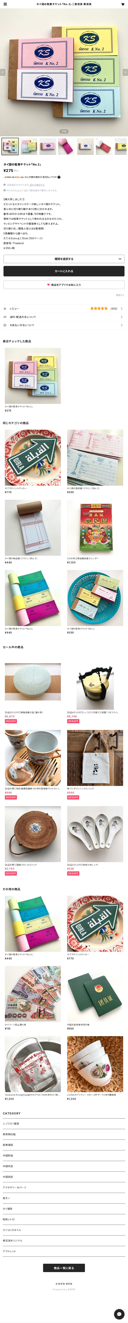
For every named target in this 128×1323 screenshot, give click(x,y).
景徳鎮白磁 (9, 1134)
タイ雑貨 (7, 1208)
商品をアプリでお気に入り (64, 284)
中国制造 (8, 1155)
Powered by (64, 1289)
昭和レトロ (9, 1219)
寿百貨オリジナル (12, 1240)
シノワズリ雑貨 (11, 1123)
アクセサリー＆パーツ (14, 1187)
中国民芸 (8, 1176)
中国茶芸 (8, 1166)
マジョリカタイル (12, 1229)
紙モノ (6, 1198)
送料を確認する (37, 185)
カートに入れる (64, 271)
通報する (120, 295)
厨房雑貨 (8, 1144)
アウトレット (9, 1251)
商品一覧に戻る (64, 1268)
